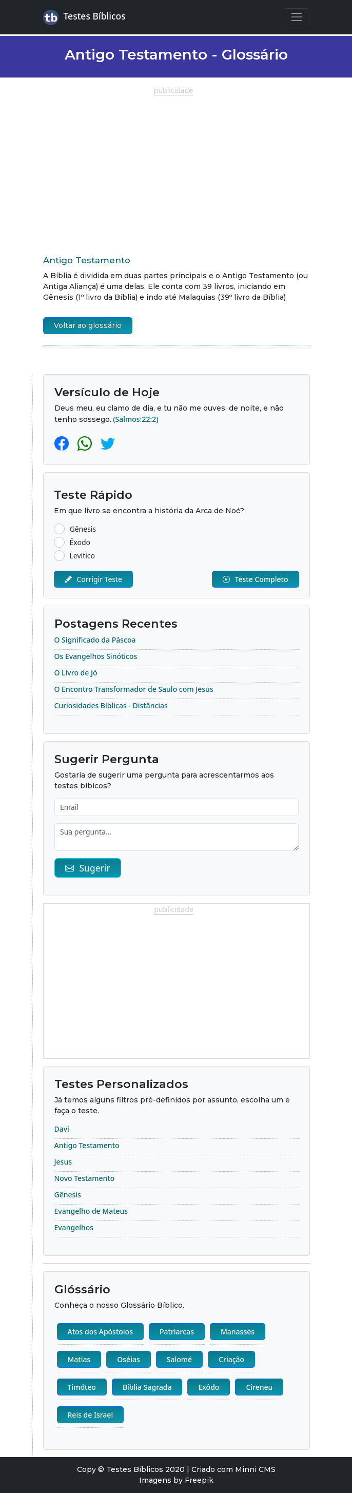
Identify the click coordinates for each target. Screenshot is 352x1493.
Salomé (179, 1359)
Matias (79, 1359)
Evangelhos (74, 1227)
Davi (61, 1129)
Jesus (63, 1162)
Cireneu (259, 1387)
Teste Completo (255, 579)
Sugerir (87, 868)
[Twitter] (108, 443)
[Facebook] (63, 443)
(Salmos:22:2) (135, 419)
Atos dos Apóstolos (100, 1331)
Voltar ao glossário (88, 325)
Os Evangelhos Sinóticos (96, 656)
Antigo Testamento (86, 260)
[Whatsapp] (86, 443)
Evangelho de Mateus (91, 1211)
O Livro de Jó (75, 672)
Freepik (199, 1480)
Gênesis (67, 1194)
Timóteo (82, 1387)
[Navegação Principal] (296, 17)
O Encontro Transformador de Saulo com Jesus (133, 689)
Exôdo (208, 1387)
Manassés (238, 1331)
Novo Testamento (84, 1178)
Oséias (128, 1359)
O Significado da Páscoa (95, 640)
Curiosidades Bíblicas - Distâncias (111, 705)
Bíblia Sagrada (147, 1387)
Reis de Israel (90, 1415)
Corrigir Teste (94, 579)
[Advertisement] (176, 167)
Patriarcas (177, 1331)
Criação (231, 1359)
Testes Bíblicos (84, 17)
